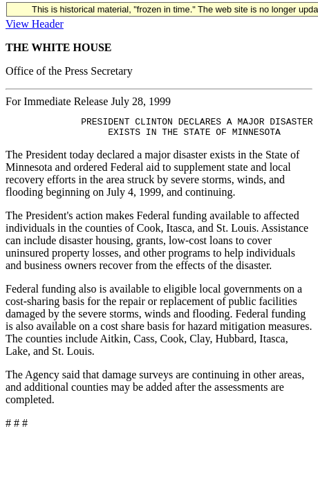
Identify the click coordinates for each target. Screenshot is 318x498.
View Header (35, 24)
